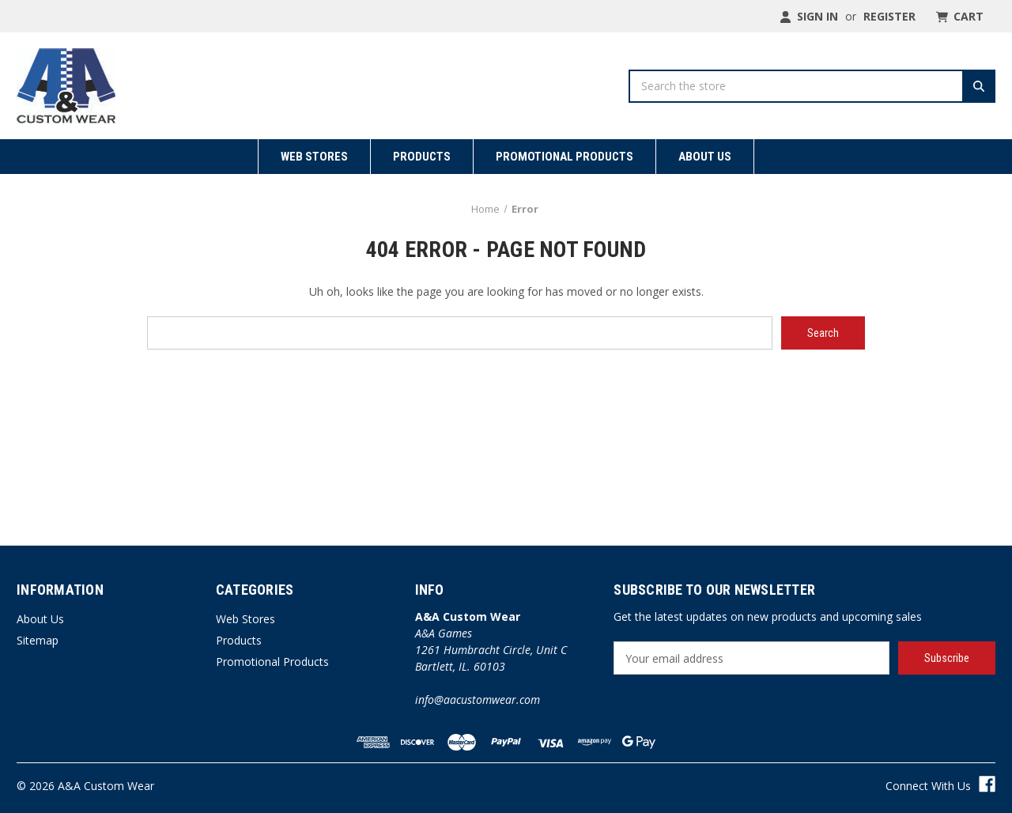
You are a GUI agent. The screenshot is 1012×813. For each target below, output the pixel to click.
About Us (704, 156)
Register (889, 16)
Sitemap (38, 640)
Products (422, 156)
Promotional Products (564, 156)
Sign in (809, 16)
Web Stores (314, 156)
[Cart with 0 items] (958, 16)
